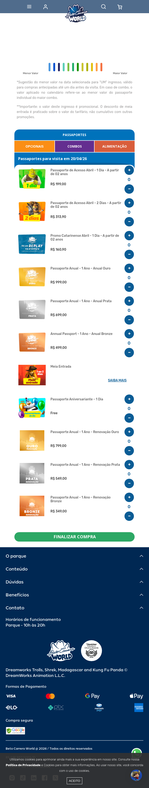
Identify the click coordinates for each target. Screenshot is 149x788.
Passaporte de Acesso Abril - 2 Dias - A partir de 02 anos (85, 205)
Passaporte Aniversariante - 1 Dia (76, 399)
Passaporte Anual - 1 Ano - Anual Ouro (80, 268)
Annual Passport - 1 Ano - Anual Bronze (81, 334)
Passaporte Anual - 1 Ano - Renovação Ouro (84, 432)
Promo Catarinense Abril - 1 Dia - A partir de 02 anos (84, 237)
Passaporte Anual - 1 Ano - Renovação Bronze (80, 499)
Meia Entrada (60, 367)
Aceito (74, 781)
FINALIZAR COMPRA (75, 536)
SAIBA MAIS (117, 380)
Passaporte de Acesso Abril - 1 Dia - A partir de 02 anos (84, 172)
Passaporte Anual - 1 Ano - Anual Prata (81, 301)
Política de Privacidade (23, 765)
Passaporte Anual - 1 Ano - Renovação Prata (85, 465)
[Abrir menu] (29, 6)
